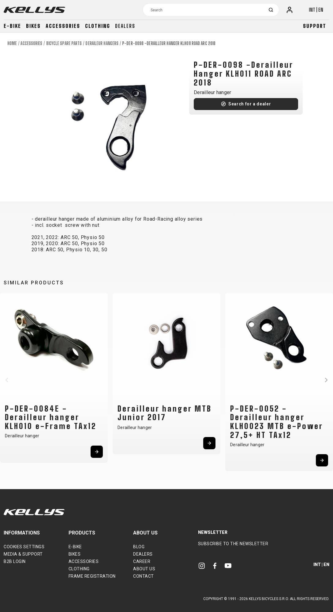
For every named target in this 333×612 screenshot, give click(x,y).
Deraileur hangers (101, 43)
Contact (143, 576)
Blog (138, 546)
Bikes (33, 26)
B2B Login (15, 561)
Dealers (125, 26)
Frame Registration (92, 576)
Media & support (23, 554)
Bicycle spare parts (64, 43)
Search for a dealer (249, 103)
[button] (6, 380)
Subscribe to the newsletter (233, 543)
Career (141, 561)
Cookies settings (24, 546)
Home (12, 43)
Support (314, 26)
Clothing (97, 26)
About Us (144, 568)
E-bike (12, 26)
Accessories (63, 26)
